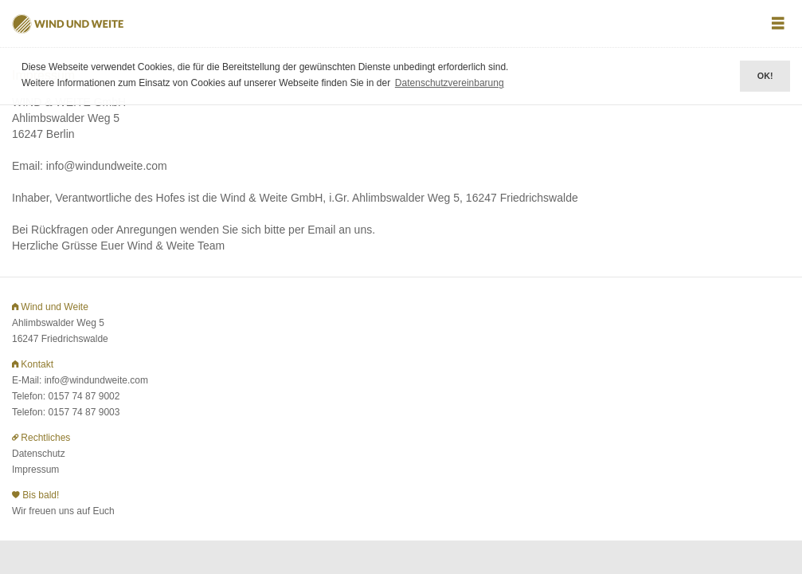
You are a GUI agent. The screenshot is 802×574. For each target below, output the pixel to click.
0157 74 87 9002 (83, 396)
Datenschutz (38, 453)
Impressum (35, 469)
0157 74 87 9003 (83, 412)
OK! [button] (765, 76)
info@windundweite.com (96, 380)
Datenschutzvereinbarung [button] (449, 82)
